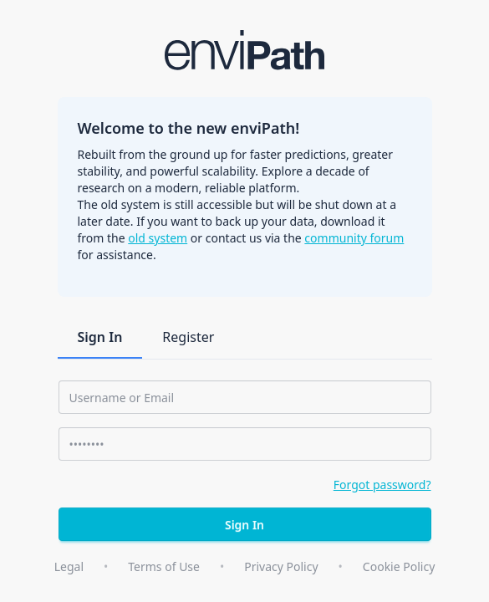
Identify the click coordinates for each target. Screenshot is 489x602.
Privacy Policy (281, 566)
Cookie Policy (399, 566)
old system (157, 238)
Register (188, 337)
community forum (354, 238)
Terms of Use (164, 566)
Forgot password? (382, 484)
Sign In (100, 337)
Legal (69, 566)
